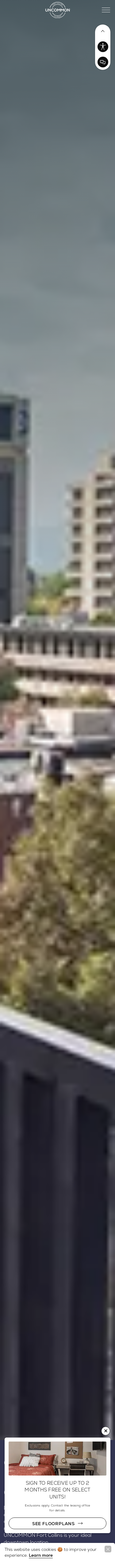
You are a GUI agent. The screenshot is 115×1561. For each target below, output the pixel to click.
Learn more (41, 1555)
